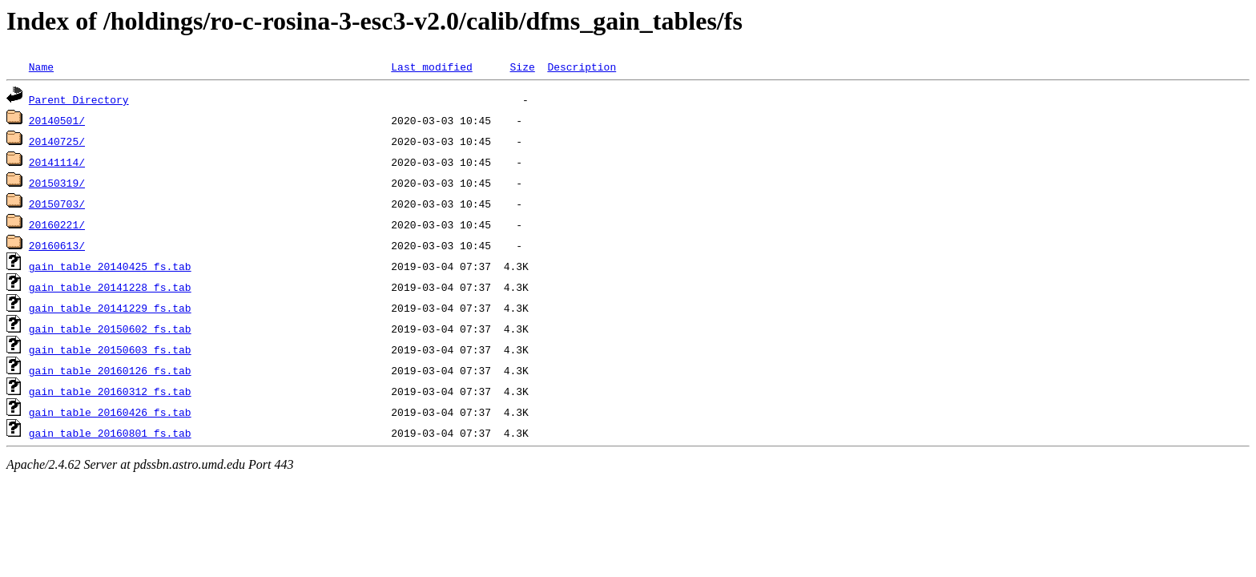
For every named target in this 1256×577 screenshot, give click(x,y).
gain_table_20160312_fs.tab (110, 391)
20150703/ (57, 203)
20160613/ (57, 245)
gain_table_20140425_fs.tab (110, 266)
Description (581, 66)
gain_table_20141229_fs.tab (110, 308)
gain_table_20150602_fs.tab (110, 328)
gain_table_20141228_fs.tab (110, 287)
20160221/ (57, 224)
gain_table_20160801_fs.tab (110, 433)
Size (521, 66)
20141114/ (57, 162)
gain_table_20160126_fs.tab (110, 370)
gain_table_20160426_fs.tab (110, 412)
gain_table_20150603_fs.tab (110, 349)
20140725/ (57, 141)
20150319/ (57, 183)
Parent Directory (79, 99)
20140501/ (57, 120)
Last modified (431, 66)
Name (41, 66)
